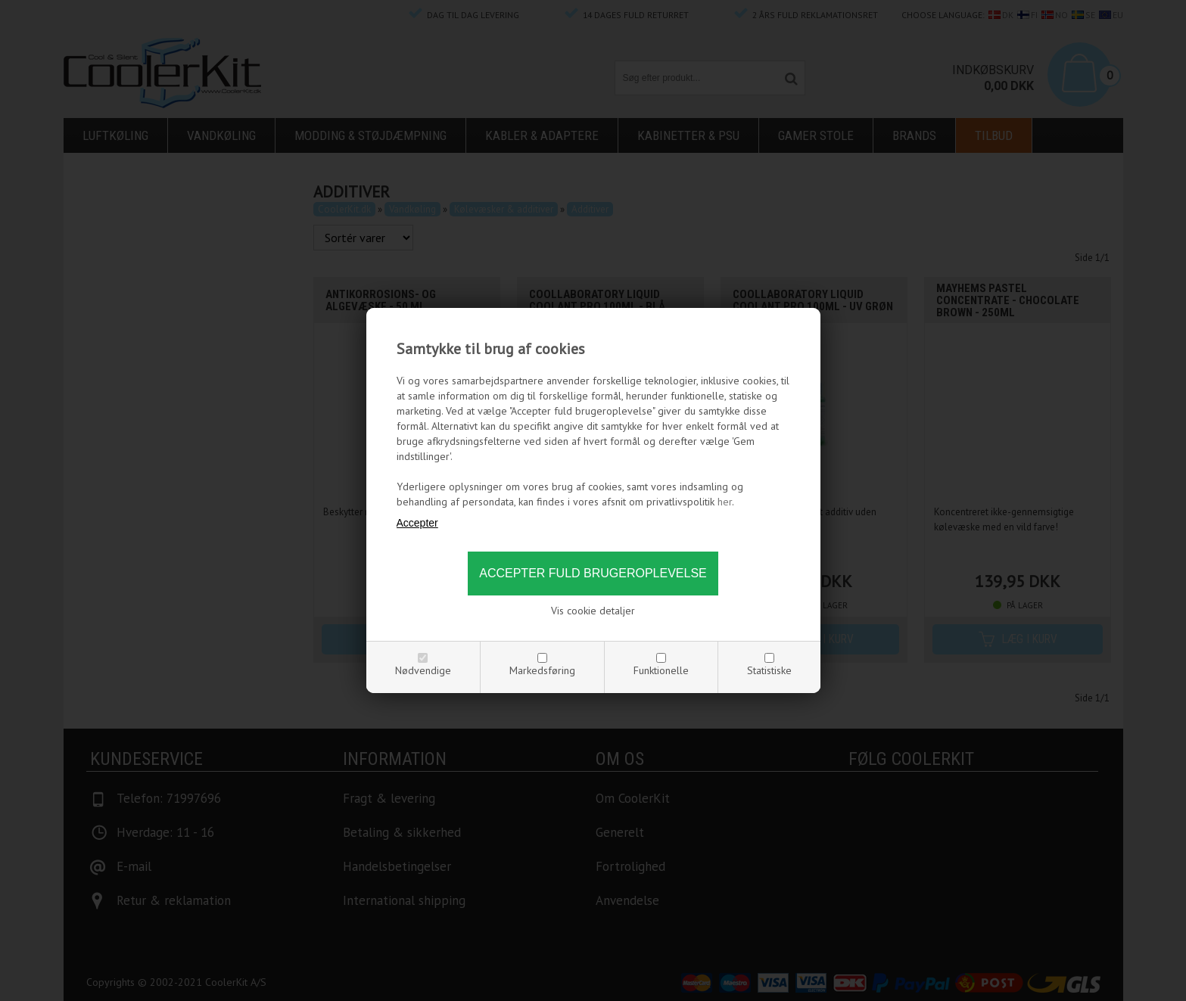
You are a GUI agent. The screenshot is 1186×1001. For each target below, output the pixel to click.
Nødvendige (423, 670)
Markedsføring (542, 670)
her (725, 501)
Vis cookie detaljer (593, 610)
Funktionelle (661, 670)
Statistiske (769, 670)
